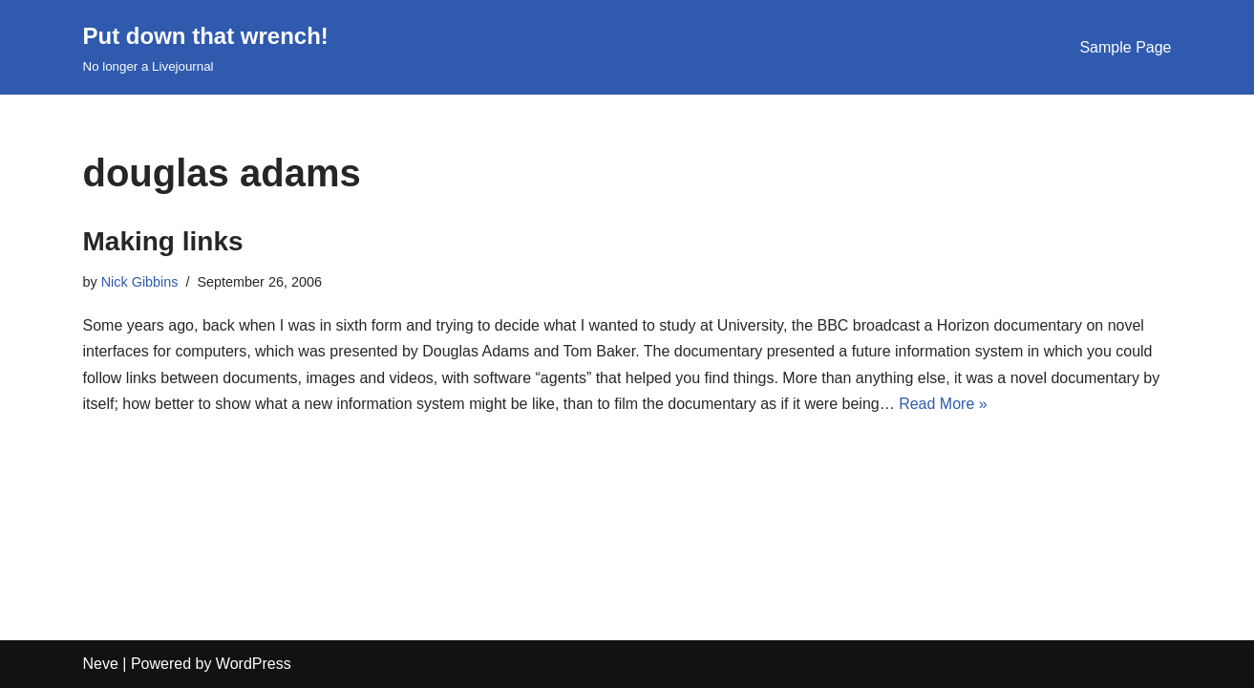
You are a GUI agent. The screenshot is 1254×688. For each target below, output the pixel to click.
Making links (163, 241)
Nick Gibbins (140, 282)
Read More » (943, 404)
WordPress (253, 664)
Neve (100, 664)
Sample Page (1125, 47)
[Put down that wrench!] (206, 47)
